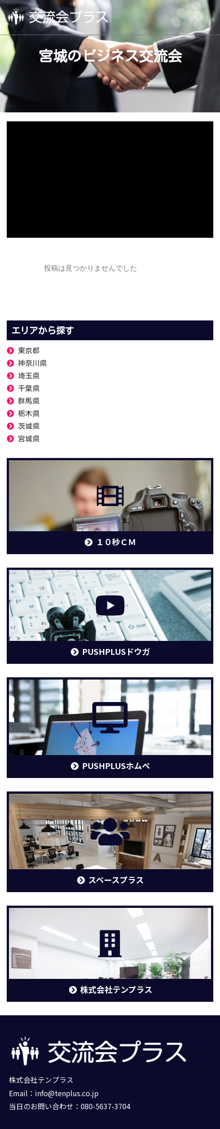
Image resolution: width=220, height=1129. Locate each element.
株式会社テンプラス (41, 1079)
